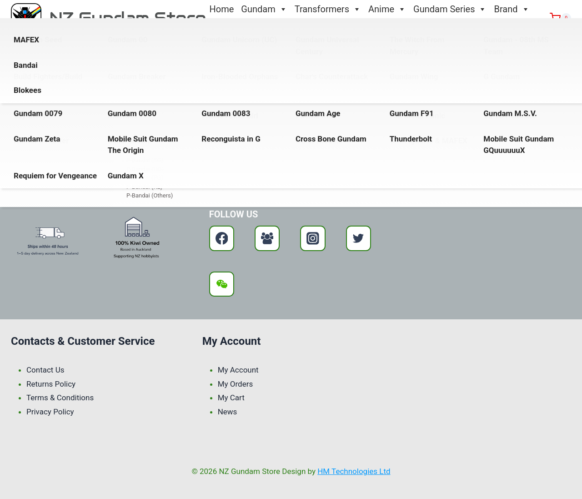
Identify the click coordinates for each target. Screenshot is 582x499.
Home (222, 9)
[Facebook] (221, 238)
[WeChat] (221, 284)
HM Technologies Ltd (353, 471)
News (227, 411)
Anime (387, 9)
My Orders (235, 383)
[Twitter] (358, 238)
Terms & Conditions (60, 397)
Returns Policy (50, 383)
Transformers (328, 9)
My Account (238, 369)
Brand (511, 9)
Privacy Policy (50, 411)
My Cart (231, 397)
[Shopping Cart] (560, 18)
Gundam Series (450, 9)
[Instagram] (312, 238)
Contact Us (232, 27)
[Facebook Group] (267, 238)
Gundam (264, 9)
